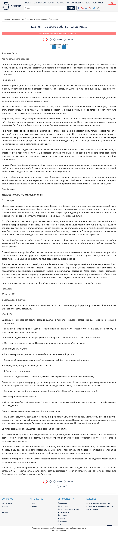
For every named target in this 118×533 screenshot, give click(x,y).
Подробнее (61, 530)
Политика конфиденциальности (99, 506)
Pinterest (62, 515)
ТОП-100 (70, 3)
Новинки (79, 3)
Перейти (63, 487)
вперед (59, 39)
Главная (28, 3)
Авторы (61, 3)
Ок (53, 530)
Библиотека (40, 3)
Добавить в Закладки (112, 3)
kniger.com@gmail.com (100, 503)
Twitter (61, 518)
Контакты (98, 3)
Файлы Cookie (92, 509)
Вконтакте (63, 512)
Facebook (62, 503)
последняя (69, 39)
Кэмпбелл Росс (18, 19)
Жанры (51, 3)
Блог (88, 3)
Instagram (63, 521)
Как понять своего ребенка (37, 19)
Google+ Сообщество (68, 509)
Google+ (63, 506)
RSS (60, 524)
